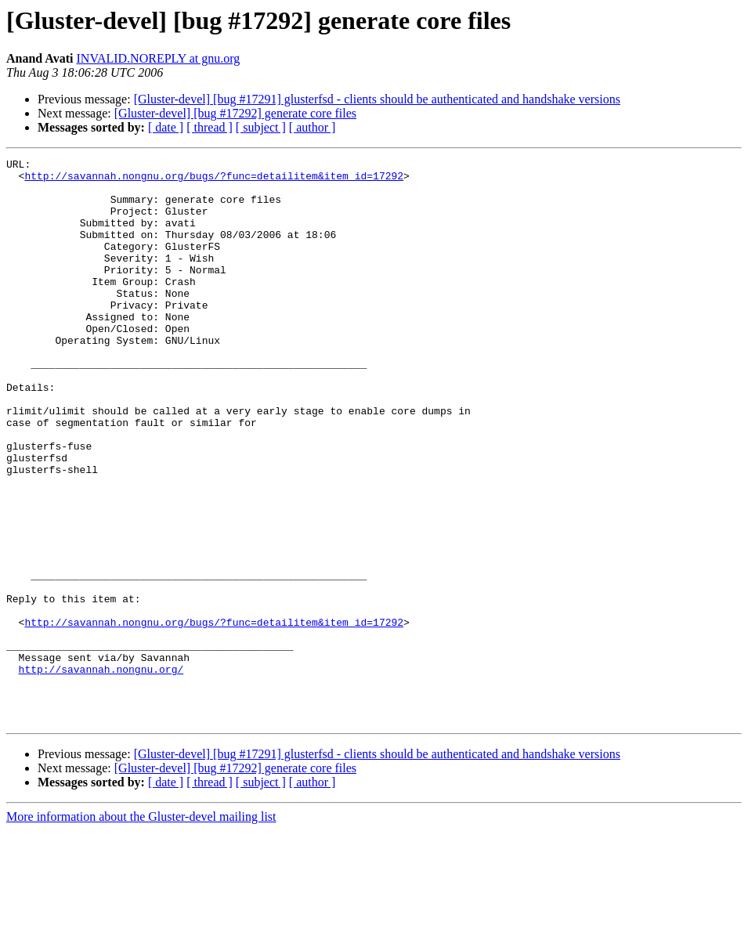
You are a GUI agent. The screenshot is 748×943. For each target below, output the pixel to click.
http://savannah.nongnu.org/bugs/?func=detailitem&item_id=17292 (213, 180)
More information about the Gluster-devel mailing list (141, 929)
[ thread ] (209, 127)
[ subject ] (261, 127)
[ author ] (312, 127)
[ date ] (165, 127)
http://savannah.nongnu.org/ (101, 772)
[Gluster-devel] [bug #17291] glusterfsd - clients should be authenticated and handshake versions (377, 99)
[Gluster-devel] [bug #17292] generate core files (235, 113)
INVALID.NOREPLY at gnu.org (158, 58)
